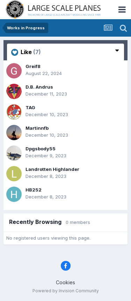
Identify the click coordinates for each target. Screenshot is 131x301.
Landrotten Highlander (52, 169)
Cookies (65, 282)
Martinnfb (37, 128)
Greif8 (33, 66)
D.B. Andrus (39, 87)
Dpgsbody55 (41, 148)
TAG (30, 107)
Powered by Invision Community (65, 290)
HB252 (34, 190)
